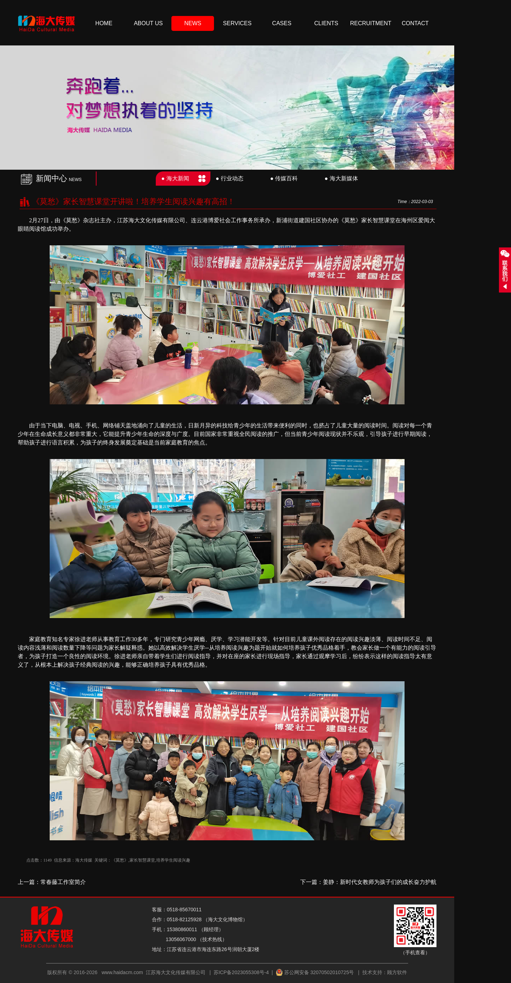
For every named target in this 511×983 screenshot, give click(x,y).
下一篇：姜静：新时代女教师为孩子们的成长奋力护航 (368, 882)
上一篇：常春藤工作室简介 (52, 882)
